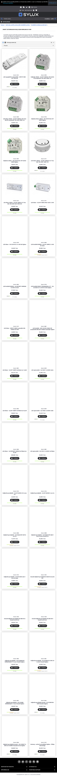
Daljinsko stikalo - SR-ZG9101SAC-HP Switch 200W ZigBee (14, 161)
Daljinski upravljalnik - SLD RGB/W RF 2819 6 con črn (14, 535)
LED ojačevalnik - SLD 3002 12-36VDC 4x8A (42, 410)
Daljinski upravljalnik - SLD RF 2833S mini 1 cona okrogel (14, 577)
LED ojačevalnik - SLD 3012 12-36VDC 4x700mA (42, 451)
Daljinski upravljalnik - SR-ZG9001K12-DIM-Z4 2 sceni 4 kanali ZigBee (42, 661)
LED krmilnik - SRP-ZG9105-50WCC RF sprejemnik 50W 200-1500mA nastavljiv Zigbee (42, 329)
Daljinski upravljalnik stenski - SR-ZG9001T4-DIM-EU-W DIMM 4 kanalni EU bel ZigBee (14, 745)
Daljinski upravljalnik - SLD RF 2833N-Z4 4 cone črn (15, 493)
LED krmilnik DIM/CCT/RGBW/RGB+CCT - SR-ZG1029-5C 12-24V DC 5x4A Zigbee (42, 287)
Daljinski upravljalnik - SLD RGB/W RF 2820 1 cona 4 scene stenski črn (42, 535)
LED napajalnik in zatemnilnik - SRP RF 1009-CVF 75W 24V (14, 77)
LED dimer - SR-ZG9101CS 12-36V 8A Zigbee (14, 244)
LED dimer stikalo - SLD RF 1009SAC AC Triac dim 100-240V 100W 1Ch (42, 161)
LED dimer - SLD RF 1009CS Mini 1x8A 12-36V (42, 202)
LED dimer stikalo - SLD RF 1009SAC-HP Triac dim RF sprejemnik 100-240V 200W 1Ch (14, 119)
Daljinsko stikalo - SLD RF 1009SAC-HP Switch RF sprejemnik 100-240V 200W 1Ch (42, 77)
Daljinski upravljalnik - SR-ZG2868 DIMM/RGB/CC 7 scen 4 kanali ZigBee (14, 703)
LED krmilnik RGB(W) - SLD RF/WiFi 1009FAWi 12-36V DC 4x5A (14, 287)
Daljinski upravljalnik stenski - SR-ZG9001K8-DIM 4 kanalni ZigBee (42, 703)
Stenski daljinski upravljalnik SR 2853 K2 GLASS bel (42, 577)
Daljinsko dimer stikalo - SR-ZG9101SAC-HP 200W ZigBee (42, 119)
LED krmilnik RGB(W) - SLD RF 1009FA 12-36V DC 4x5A (42, 245)
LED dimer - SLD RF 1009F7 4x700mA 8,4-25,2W (15, 410)
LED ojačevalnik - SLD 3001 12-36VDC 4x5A (42, 370)
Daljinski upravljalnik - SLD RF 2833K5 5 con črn (42, 493)
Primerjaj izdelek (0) (11, 42)
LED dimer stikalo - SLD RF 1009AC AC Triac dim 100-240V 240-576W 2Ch (15, 203)
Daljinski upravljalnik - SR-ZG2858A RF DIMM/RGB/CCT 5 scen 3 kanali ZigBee (15, 661)
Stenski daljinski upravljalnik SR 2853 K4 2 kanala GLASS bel (14, 619)
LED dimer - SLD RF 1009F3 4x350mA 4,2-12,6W (15, 370)
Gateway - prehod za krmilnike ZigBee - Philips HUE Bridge (42, 745)
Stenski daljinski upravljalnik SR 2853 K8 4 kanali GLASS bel (42, 619)
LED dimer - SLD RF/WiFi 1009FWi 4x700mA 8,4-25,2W (15, 452)
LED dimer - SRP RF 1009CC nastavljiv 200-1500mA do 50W (14, 329)
